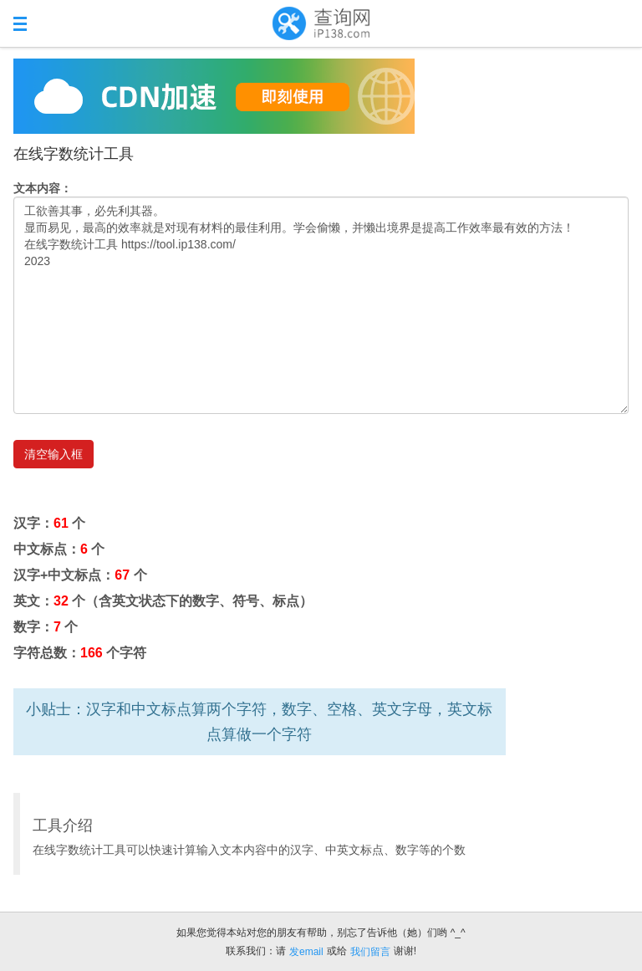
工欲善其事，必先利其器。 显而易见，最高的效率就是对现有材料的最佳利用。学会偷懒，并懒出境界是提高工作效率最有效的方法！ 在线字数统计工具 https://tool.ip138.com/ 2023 (321, 305)
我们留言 (370, 952)
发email (306, 952)
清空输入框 (53, 454)
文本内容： (42, 188)
